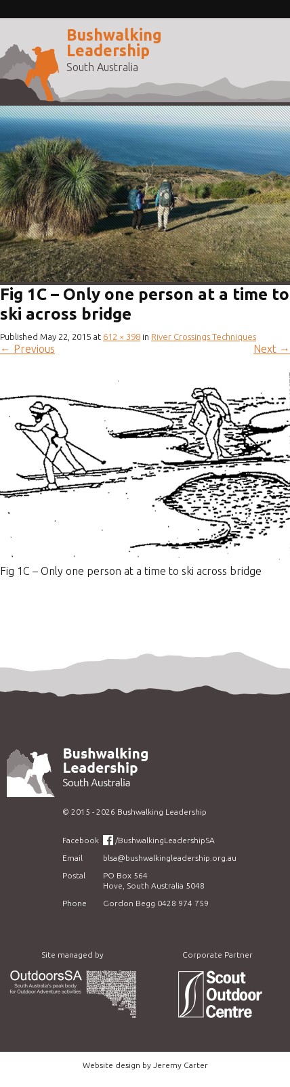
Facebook (80, 840)
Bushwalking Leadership (114, 42)
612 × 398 (121, 336)
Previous (27, 349)
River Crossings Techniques (203, 336)
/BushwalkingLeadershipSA (165, 840)
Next (271, 349)
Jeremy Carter (180, 1065)
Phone (74, 903)
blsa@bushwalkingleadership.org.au (169, 857)
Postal (73, 875)
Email (72, 857)
